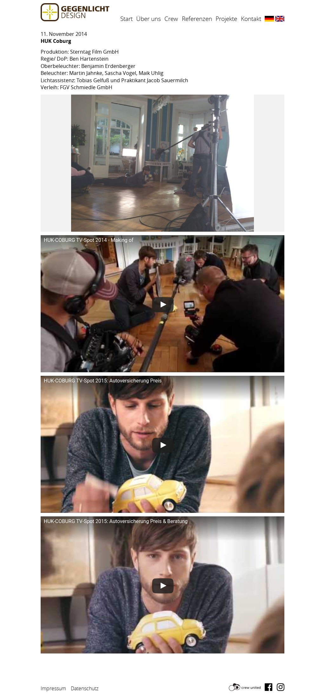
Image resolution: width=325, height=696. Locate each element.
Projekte (226, 18)
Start (126, 18)
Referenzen (197, 18)
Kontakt (251, 18)
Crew (171, 18)
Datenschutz (84, 688)
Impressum (53, 688)
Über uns (148, 18)
